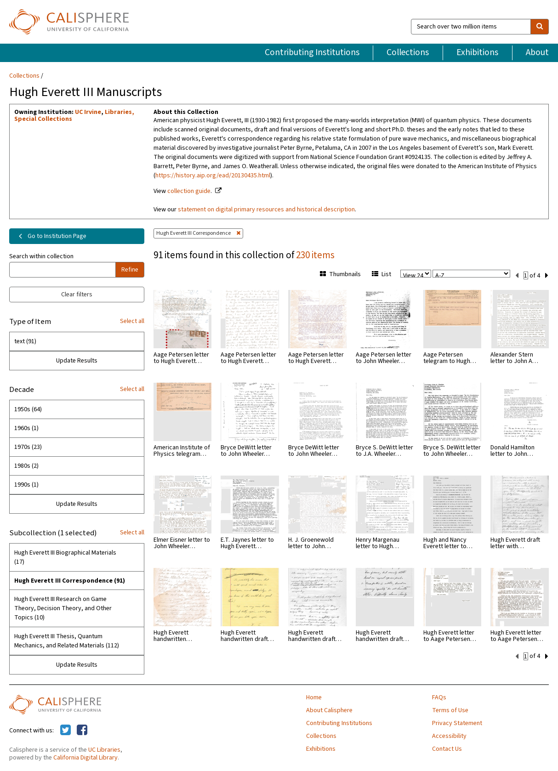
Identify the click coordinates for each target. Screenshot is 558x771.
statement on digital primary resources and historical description (266, 209)
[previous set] (517, 275)
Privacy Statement (457, 723)
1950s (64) (28, 409)
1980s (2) (26, 466)
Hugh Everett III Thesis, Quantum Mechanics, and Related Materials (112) (66, 641)
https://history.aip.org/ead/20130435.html (212, 175)
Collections (408, 52)
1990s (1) (26, 484)
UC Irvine (88, 112)
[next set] (547, 275)
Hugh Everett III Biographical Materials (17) (65, 557)
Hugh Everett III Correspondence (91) (69, 580)
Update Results (76, 360)
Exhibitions (477, 52)
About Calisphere (329, 710)
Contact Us (447, 749)
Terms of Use (450, 710)
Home (314, 697)
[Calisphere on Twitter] (65, 730)
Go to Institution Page (50, 236)
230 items (315, 255)
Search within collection (41, 256)
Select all (132, 321)
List (381, 274)
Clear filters (76, 294)
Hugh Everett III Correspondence (198, 233)
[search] (539, 26)
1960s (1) (26, 428)
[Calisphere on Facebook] (82, 730)
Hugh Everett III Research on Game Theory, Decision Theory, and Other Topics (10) (63, 608)
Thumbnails (340, 274)
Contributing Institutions (312, 52)
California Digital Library (85, 757)
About (537, 52)
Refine (129, 269)
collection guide (189, 191)
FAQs (439, 697)
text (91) (25, 341)
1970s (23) (28, 447)
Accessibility (449, 736)
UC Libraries (104, 749)
